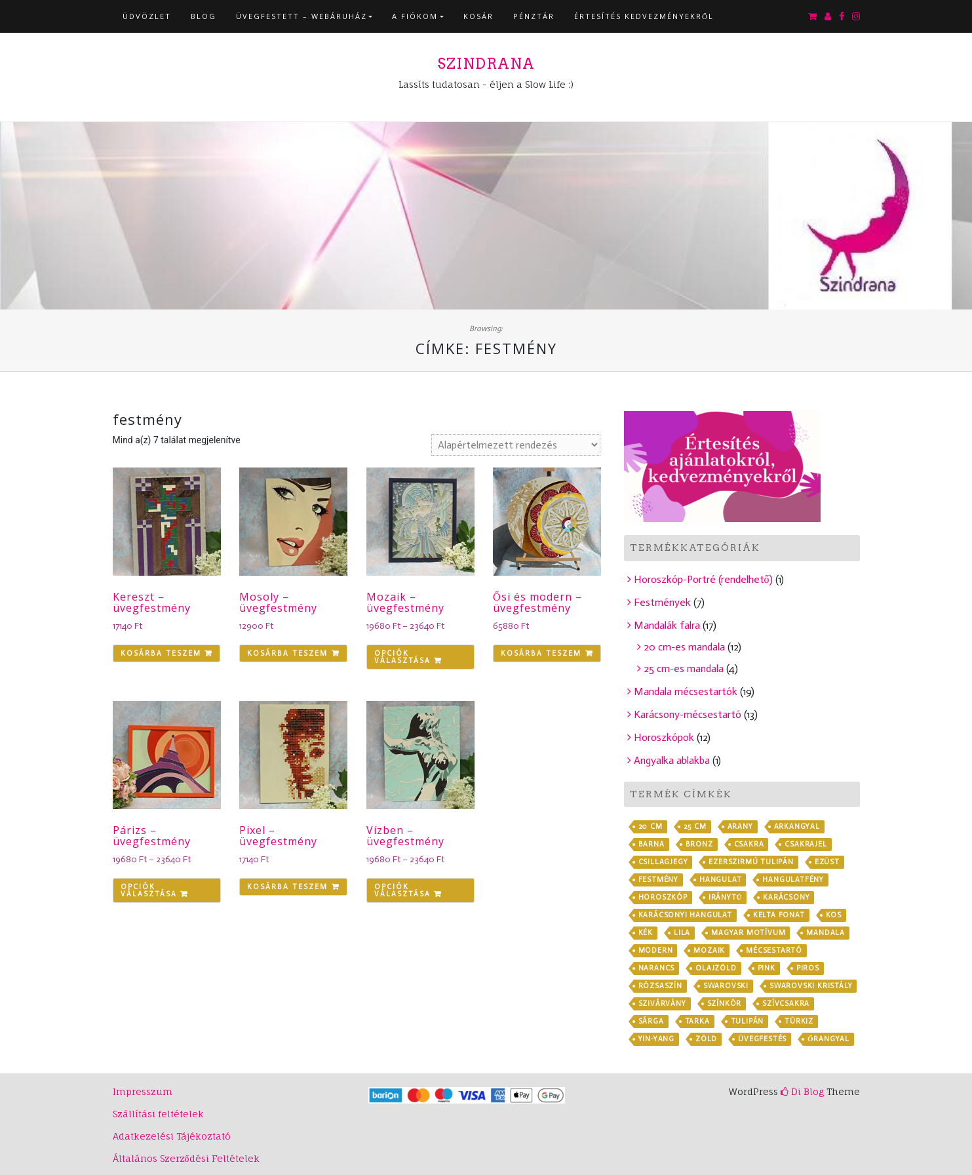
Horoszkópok (664, 737)
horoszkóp (663, 897)
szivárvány (662, 1003)
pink (766, 968)
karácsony (786, 897)
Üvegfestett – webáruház (301, 16)
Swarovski (725, 986)
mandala (825, 932)
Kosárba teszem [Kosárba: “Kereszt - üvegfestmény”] (161, 653)
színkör (724, 1003)
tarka (697, 1021)
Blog (203, 16)
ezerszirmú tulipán (751, 862)
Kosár (478, 16)
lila (682, 932)
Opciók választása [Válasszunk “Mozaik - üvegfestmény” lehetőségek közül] (402, 657)
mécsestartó (774, 950)
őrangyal (828, 1039)
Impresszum (142, 1091)
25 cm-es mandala (684, 668)
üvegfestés (762, 1039)
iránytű (726, 897)
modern (655, 950)
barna (651, 844)
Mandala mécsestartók (685, 691)
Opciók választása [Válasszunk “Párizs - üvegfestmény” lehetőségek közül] (149, 890)
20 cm (650, 826)
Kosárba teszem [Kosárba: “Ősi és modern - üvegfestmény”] (541, 653)
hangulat (720, 879)
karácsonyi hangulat (685, 915)
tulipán (747, 1021)
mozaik (709, 950)
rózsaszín (660, 986)
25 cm (695, 826)
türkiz (799, 1021)
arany (740, 826)
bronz (699, 844)
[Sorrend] (515, 445)
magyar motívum (748, 932)
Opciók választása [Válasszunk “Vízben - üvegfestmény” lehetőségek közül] (402, 890)
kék (645, 932)
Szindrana (486, 63)
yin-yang (656, 1039)
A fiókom (415, 16)
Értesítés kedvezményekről (644, 16)
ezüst (827, 862)
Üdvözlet (147, 16)
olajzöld (715, 968)
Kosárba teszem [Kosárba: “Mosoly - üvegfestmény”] (287, 653)
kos (834, 915)
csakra (749, 844)
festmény (658, 879)
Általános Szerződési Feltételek (186, 1158)
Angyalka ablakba (672, 760)
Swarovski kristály (810, 986)
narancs (656, 968)
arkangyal (797, 826)
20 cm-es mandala (684, 647)
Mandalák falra (667, 625)
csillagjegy (663, 862)
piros (807, 968)
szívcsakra (785, 1003)
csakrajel (805, 844)
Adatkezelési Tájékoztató (172, 1136)
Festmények (662, 602)
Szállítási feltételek (158, 1113)
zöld (706, 1039)
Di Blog (802, 1091)
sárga (651, 1021)
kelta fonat (779, 915)
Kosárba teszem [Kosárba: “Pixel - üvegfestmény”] (287, 887)
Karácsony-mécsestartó (687, 714)
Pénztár (533, 16)
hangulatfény (793, 879)
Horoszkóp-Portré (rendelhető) (703, 579)
